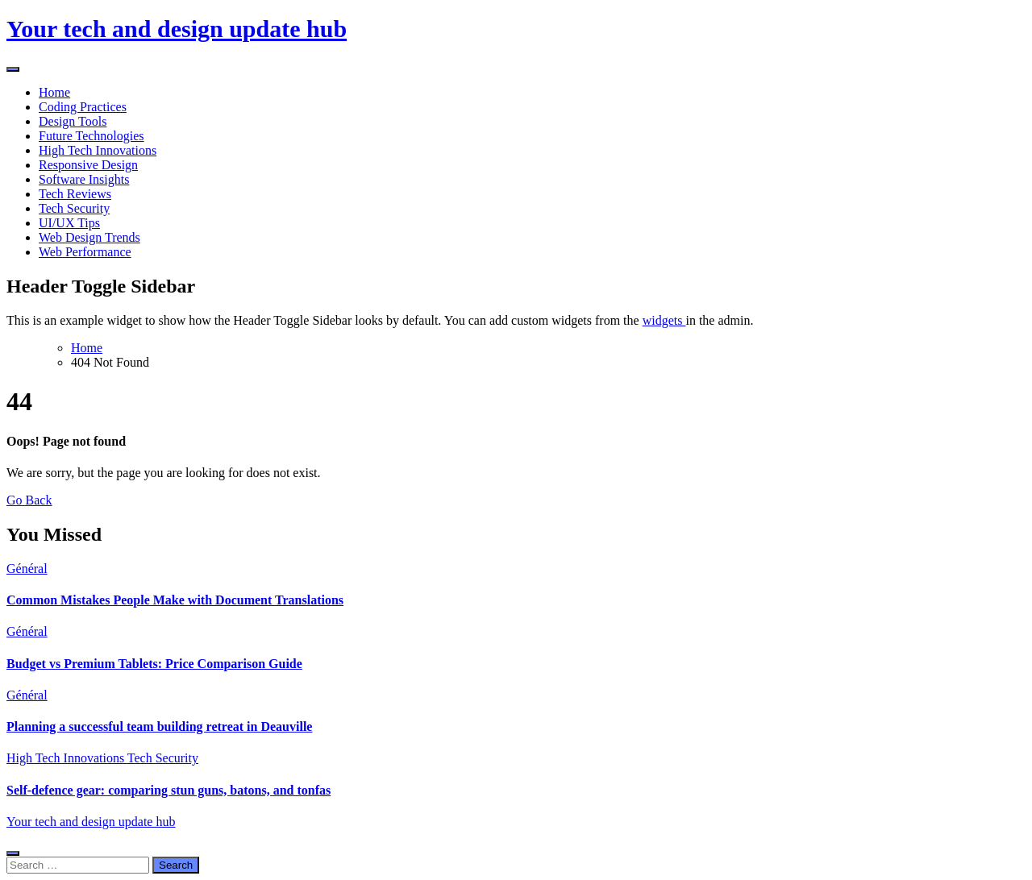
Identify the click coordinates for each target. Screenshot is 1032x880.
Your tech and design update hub (176, 28)
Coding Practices (83, 107)
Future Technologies (91, 136)
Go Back (29, 500)
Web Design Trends (89, 237)
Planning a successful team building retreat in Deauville (159, 726)
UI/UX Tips (69, 223)
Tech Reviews (75, 194)
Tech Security (74, 208)
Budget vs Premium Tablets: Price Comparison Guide (154, 663)
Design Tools (72, 121)
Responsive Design (88, 165)
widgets (664, 320)
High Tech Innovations (97, 150)
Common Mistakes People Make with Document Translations (174, 600)
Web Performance (85, 252)
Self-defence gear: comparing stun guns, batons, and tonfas (168, 790)
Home (54, 92)
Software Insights (84, 179)
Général (27, 568)
